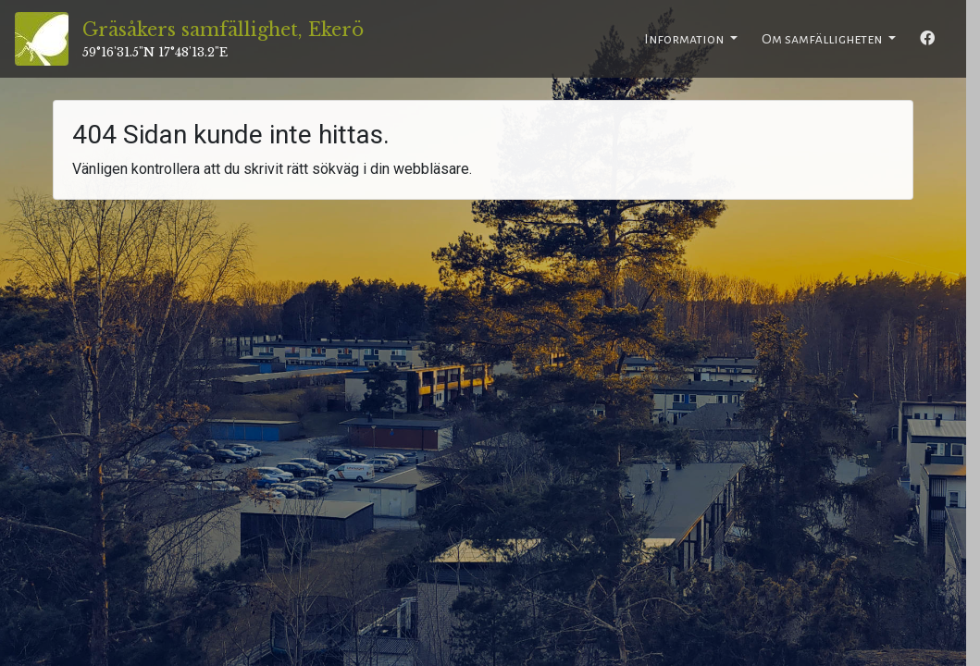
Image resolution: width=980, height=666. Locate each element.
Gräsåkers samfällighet (223, 29)
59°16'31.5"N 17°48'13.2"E (155, 52)
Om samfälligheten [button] (823, 38)
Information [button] (685, 38)
